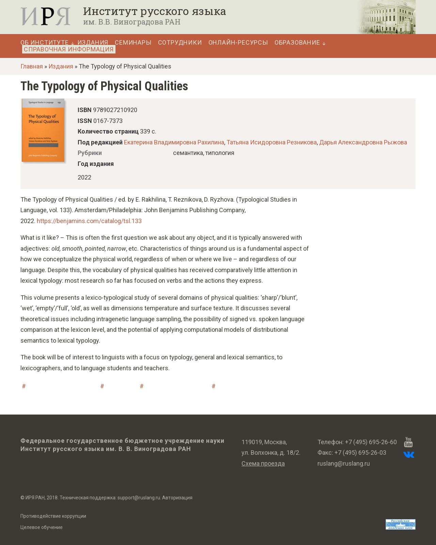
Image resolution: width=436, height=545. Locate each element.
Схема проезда (263, 463)
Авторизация (177, 497)
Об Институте (44, 42)
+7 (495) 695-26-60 (371, 442)
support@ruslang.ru (139, 497)
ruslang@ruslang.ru (343, 463)
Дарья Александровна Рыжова (363, 142)
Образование (297, 42)
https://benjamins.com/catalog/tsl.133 (89, 220)
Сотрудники (180, 42)
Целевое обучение (41, 527)
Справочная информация (69, 49)
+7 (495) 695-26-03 (360, 452)
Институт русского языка (154, 10)
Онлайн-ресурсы (238, 42)
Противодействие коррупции (53, 516)
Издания (93, 42)
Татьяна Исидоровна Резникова (272, 142)
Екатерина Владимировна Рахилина (174, 142)
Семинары (133, 42)
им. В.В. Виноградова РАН (132, 22)
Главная (31, 66)
